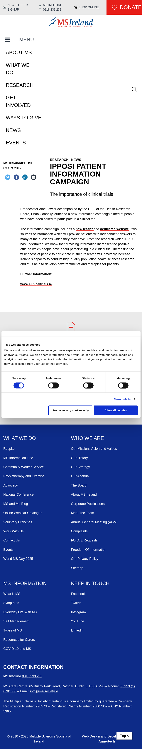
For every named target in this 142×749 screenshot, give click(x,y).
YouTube (77, 621)
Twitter (76, 603)
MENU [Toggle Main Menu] (26, 39)
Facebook (78, 594)
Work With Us (13, 531)
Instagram (78, 612)
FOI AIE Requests (84, 540)
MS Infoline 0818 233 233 (52, 7)
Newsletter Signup (18, 7)
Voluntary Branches (17, 522)
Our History (79, 458)
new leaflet (85, 229)
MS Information (25, 583)
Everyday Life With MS (20, 612)
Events (16, 143)
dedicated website (114, 229)
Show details (122, 399)
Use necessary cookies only (70, 410)
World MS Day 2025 (18, 559)
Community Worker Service (23, 467)
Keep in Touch (90, 583)
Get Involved (18, 101)
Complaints (79, 531)
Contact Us (11, 540)
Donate (131, 7)
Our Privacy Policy (84, 559)
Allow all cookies (115, 410)
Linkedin (77, 630)
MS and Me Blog (15, 504)
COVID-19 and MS (17, 649)
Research (20, 85)
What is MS (11, 594)
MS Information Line (18, 458)
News (13, 130)
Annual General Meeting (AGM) (94, 522)
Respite (9, 449)
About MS (19, 52)
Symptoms (11, 603)
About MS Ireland (84, 494)
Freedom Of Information (88, 549)
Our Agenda (80, 476)
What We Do (18, 69)
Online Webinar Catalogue (22, 513)
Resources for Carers (19, 640)
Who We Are (87, 438)
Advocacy (10, 485)
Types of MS (12, 630)
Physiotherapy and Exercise (24, 476)
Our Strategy (80, 467)
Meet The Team (82, 513)
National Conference (18, 494)
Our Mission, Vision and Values (94, 449)
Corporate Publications (88, 504)
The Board (79, 485)
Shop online (89, 7)
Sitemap (77, 568)
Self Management (16, 621)
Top (123, 736)
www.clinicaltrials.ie (36, 284)
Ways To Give (24, 117)
